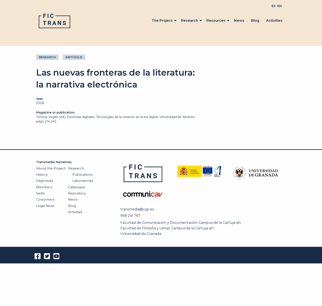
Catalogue (76, 187)
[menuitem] (274, 6)
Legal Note (45, 205)
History (42, 174)
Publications (82, 174)
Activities (274, 21)
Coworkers (45, 199)
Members (44, 187)
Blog (255, 21)
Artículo (74, 57)
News (239, 21)
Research (189, 21)
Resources (215, 21)
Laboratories (82, 180)
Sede (40, 193)
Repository (77, 193)
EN (279, 6)
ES (273, 6)
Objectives (44, 180)
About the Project (51, 168)
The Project (162, 21)
